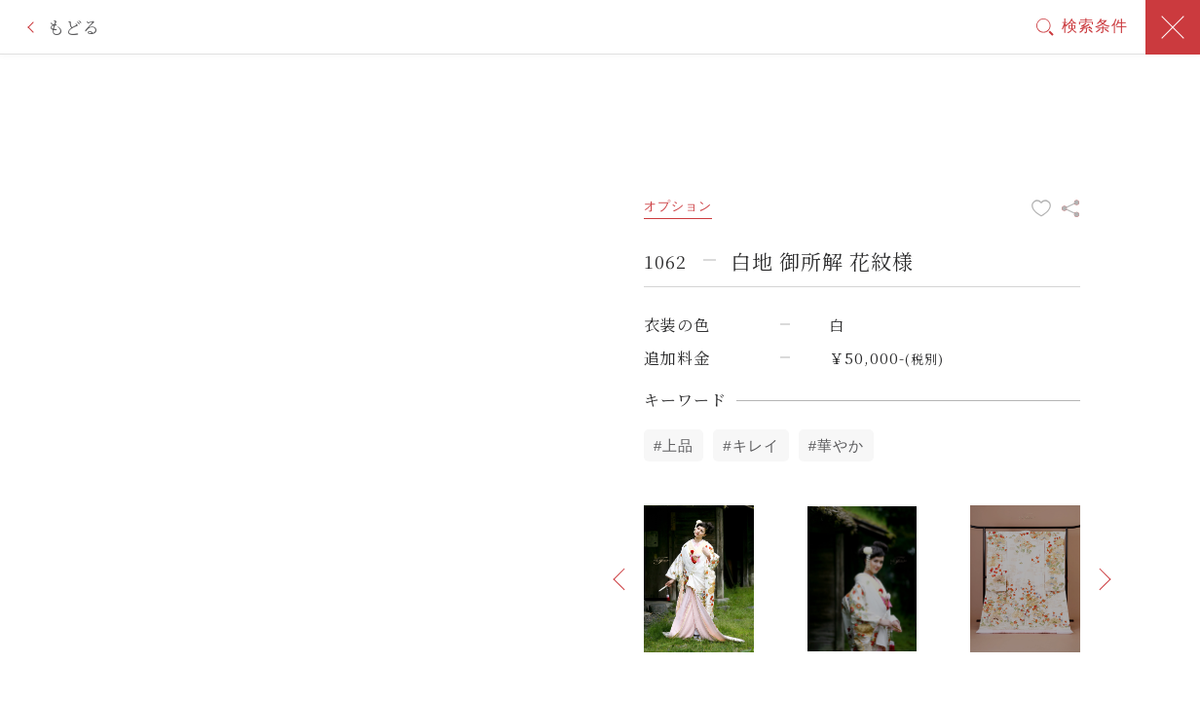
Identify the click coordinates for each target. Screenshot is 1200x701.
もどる (73, 27)
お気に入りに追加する (1041, 208)
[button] (619, 579)
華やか (840, 445)
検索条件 (1095, 26)
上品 (678, 445)
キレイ (755, 445)
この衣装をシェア (1070, 208)
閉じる (1172, 27)
